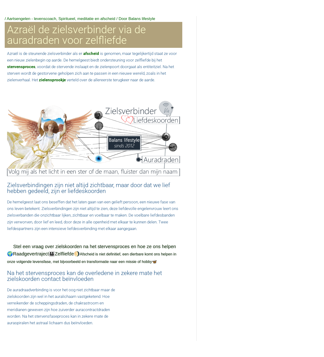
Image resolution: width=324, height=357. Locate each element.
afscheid (91, 53)
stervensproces (21, 66)
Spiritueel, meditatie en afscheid (86, 18)
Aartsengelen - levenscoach (31, 18)
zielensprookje (52, 80)
